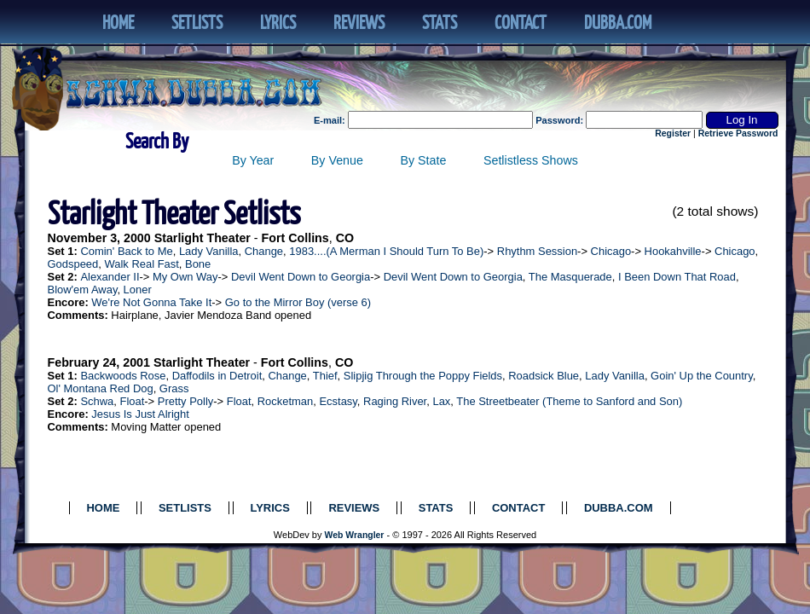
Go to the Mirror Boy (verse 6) (298, 302)
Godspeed (73, 264)
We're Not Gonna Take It (151, 302)
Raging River (394, 401)
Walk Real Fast (141, 264)
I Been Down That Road (677, 276)
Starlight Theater (202, 238)
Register (673, 133)
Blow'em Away (83, 289)
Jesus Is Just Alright (139, 414)
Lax (441, 401)
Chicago (611, 251)
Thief (325, 375)
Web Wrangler (355, 535)
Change (264, 251)
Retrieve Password (738, 133)
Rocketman (285, 401)
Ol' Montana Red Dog (100, 388)
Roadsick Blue (543, 375)
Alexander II (109, 276)
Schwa (96, 401)
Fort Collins (295, 238)
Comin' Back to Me (126, 251)
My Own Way (185, 276)
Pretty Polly (186, 401)
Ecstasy (337, 401)
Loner (138, 289)
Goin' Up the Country (702, 375)
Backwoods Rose (122, 375)
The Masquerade (570, 276)
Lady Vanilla (209, 251)
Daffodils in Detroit (217, 375)
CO (345, 238)
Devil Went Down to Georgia (300, 276)
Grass (174, 388)
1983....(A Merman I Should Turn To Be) (386, 251)
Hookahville (673, 251)
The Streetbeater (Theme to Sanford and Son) (569, 401)
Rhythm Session (537, 251)
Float (131, 401)
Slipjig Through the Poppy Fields (423, 375)
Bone (198, 264)
